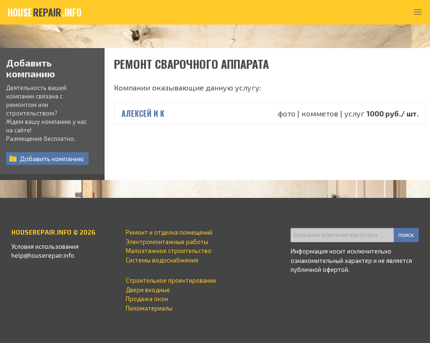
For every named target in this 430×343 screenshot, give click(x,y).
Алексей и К (143, 113)
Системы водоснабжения (162, 260)
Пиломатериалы (149, 308)
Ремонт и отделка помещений (169, 232)
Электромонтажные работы (167, 241)
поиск (406, 235)
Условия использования (45, 246)
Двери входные (148, 290)
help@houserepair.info (42, 255)
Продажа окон (147, 298)
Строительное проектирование (171, 280)
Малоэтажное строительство (168, 250)
